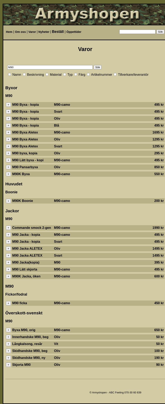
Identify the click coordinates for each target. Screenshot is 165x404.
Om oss (20, 31)
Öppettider (74, 31)
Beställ (58, 32)
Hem (9, 31)
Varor (32, 31)
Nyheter (44, 31)
